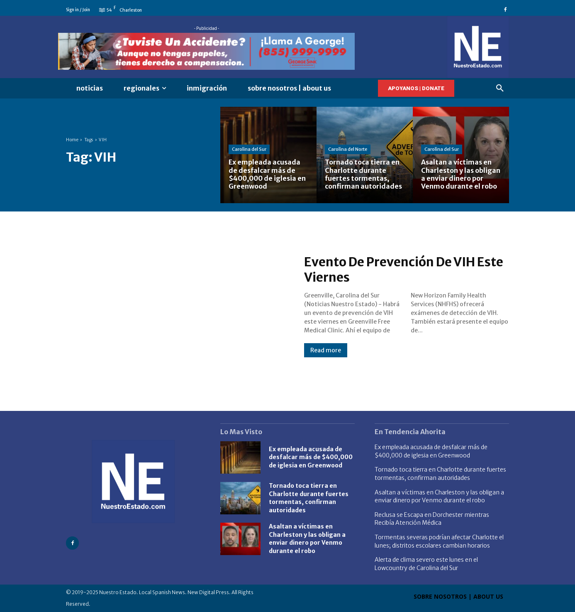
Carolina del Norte (347, 149)
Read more (325, 350)
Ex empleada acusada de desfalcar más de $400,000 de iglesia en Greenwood (311, 457)
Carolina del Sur (249, 149)
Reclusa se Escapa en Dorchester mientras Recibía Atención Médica (432, 519)
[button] (500, 88)
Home (72, 140)
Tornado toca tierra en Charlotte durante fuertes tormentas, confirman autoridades (308, 498)
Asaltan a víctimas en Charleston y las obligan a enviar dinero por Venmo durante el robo (307, 539)
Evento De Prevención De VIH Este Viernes (404, 269)
